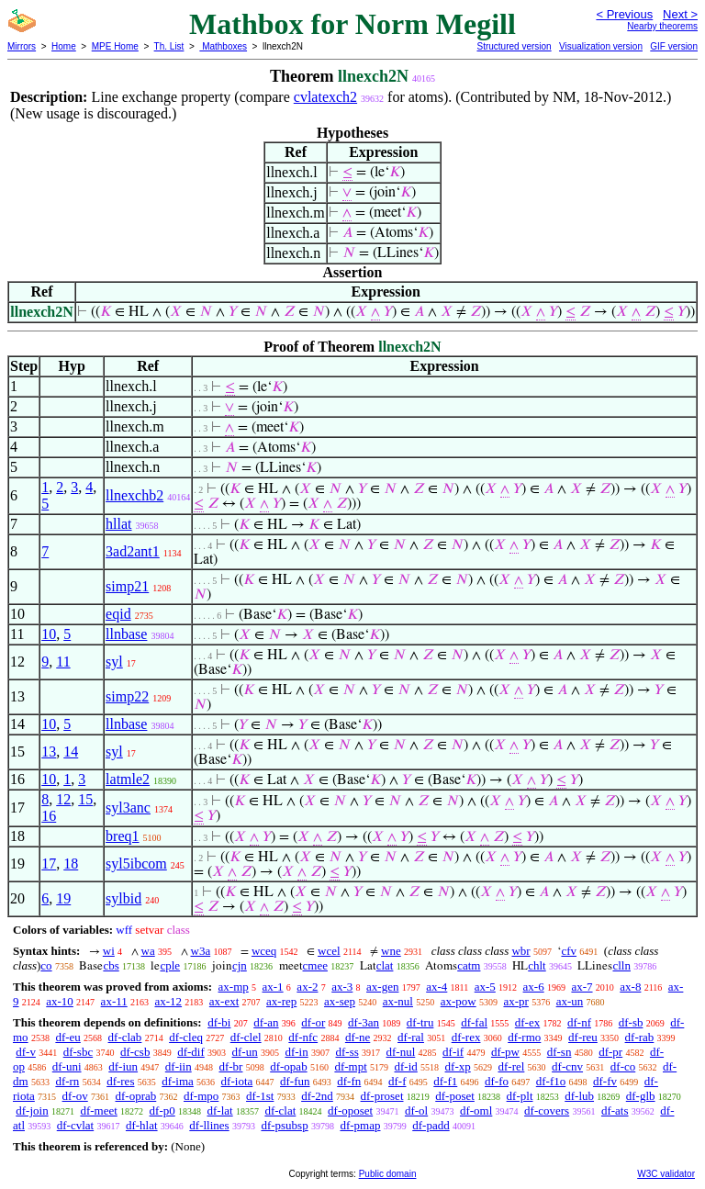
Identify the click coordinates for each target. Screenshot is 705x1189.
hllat (118, 524)
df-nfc (303, 1037)
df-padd (430, 1125)
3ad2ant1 (133, 551)
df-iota (237, 1081)
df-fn (349, 1081)
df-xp (458, 1066)
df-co (622, 1066)
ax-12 (168, 1001)
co (45, 965)
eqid (118, 614)
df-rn (67, 1081)
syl (114, 661)
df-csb (135, 1052)
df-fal (474, 1022)
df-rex (466, 1037)
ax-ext (224, 1001)
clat (385, 965)
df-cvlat (75, 1125)
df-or (313, 1022)
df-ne (357, 1037)
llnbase (126, 634)
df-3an (363, 1022)
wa (148, 951)
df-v (26, 1052)
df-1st (260, 1096)
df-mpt (350, 1066)
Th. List (169, 46)
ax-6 (533, 986)
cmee (315, 965)
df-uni (67, 1066)
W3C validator (666, 1174)
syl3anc (128, 807)
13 (48, 751)
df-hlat (142, 1125)
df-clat (280, 1110)
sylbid (123, 898)
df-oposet (350, 1110)
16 (48, 816)
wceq (264, 951)
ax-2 (307, 986)
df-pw (505, 1052)
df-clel (246, 1037)
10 (48, 634)
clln (621, 965)
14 (70, 751)
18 (70, 863)
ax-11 (114, 1001)
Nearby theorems (662, 26)
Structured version (513, 46)
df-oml (476, 1110)
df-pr (610, 1052)
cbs (110, 965)
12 (63, 799)
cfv (568, 951)
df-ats (615, 1110)
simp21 (127, 586)
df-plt (520, 1096)
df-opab (288, 1066)
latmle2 (128, 779)
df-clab (125, 1037)
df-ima (178, 1081)
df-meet (98, 1110)
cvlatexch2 (325, 97)
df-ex (527, 1022)
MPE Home (115, 46)
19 (63, 898)
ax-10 (59, 1001)
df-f (397, 1081)
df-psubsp (284, 1125)
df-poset (455, 1096)
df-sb (631, 1022)
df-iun (123, 1066)
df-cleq (186, 1037)
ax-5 (485, 986)
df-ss (346, 1052)
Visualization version (601, 46)
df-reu (583, 1037)
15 (85, 799)
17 (48, 863)
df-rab (640, 1037)
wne (391, 951)
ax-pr (515, 1001)
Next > (680, 14)
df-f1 (445, 1081)
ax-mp (233, 986)
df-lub (579, 1096)
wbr (520, 951)
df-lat (219, 1110)
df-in (296, 1052)
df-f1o (551, 1081)
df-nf (579, 1022)
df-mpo (201, 1096)
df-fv (605, 1081)
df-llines (209, 1125)
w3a (201, 951)
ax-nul (398, 1001)
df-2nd (317, 1096)
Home (63, 46)
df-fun (295, 1081)
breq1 (122, 836)
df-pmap (360, 1125)
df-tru (420, 1022)
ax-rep (281, 1001)
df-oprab (136, 1096)
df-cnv (567, 1066)
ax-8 (630, 986)
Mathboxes (223, 46)
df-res (120, 1081)
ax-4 (436, 986)
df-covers (546, 1110)
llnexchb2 (134, 495)
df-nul (401, 1052)
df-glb (640, 1096)
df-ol (416, 1110)
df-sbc (78, 1052)
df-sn (559, 1052)
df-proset (382, 1096)
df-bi (218, 1022)
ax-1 (273, 986)
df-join (32, 1110)
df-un (245, 1052)
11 (63, 661)
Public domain (388, 1174)
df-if (453, 1052)
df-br (230, 1066)
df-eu (67, 1037)
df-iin (178, 1066)
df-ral (410, 1037)
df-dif (191, 1052)
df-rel (511, 1066)
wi (109, 951)
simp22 (127, 696)
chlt (537, 965)
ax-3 (341, 986)
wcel (329, 951)
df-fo (497, 1081)
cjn (239, 965)
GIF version (674, 46)
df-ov (75, 1096)
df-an (265, 1022)
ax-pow (458, 1001)
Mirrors (21, 46)
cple (170, 965)
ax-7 (581, 986)
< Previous (624, 14)
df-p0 (162, 1110)
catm (468, 965)
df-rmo (524, 1037)
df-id (406, 1066)
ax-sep (339, 1001)
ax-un (570, 1001)
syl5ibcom (136, 863)
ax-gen (382, 986)
